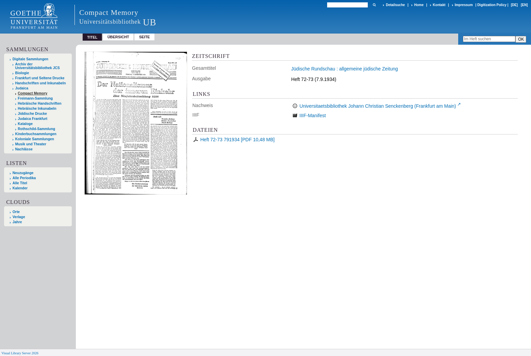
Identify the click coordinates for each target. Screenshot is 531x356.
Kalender (20, 188)
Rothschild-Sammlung (36, 129)
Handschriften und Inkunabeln (40, 83)
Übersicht (118, 37)
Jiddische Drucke (32, 114)
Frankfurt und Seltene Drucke (40, 78)
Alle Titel (20, 183)
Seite (144, 37)
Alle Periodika (24, 178)
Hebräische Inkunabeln (37, 108)
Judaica (21, 88)
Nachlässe (24, 149)
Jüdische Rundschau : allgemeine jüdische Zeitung (344, 68)
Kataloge (25, 124)
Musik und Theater (30, 144)
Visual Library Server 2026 (19, 353)
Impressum (464, 5)
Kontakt (439, 5)
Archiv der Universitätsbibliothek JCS (37, 66)
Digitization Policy (491, 5)
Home (419, 5)
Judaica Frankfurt (32, 119)
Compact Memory (32, 93)
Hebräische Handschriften (40, 103)
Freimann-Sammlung (35, 98)
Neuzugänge (23, 173)
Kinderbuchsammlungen (36, 134)
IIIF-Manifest (312, 115)
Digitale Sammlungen (30, 59)
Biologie (22, 73)
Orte (16, 212)
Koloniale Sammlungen (34, 139)
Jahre (17, 222)
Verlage (19, 217)
